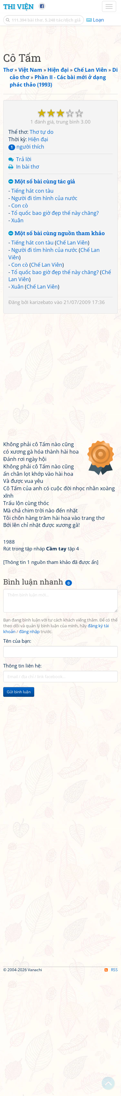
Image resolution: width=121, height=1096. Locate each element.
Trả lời (23, 279)
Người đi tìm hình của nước (44, 318)
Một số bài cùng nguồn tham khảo (56, 354)
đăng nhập (29, 752)
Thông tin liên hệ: (22, 786)
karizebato (41, 422)
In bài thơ (27, 287)
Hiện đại (38, 259)
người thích (26, 267)
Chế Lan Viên (72, 363)
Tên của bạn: (17, 761)
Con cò (19, 326)
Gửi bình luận (19, 812)
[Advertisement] (60, 97)
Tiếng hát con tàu (32, 311)
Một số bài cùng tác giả (41, 302)
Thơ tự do (42, 252)
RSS (111, 1090)
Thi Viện (18, 6)
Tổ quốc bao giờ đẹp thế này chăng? (55, 333)
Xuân (17, 341)
